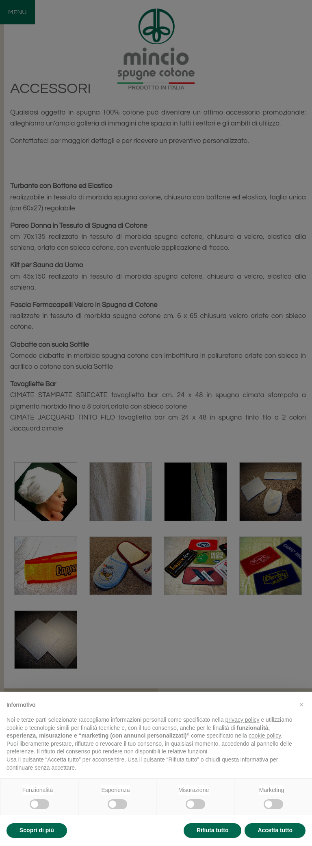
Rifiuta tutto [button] (213, 830)
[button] (301, 704)
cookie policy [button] (265, 735)
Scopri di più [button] (37, 830)
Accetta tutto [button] (275, 830)
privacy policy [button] (242, 719)
